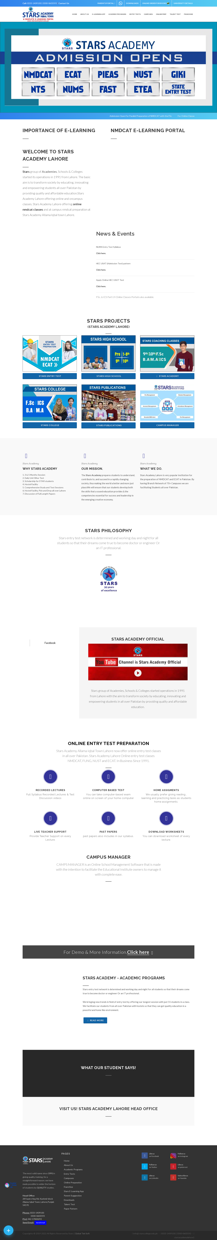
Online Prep (161, 14)
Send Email (40, 1223)
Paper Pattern (70, 1208)
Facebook (50, 642)
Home (66, 1160)
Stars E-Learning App (74, 1191)
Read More (95, 1020)
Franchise (68, 1187)
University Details (183, 3)
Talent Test (175, 14)
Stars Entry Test (50, 376)
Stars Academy (167, 376)
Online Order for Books (156, 3)
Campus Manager (167, 425)
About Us (68, 1165)
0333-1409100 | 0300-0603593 (42, 3)
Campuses (69, 1178)
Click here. (101, 253)
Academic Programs (73, 1169)
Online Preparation (73, 1182)
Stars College (50, 425)
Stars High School (109, 376)
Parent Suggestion (73, 1195)
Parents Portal (106, 3)
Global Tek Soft (82, 1233)
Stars (26, 171)
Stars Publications (109, 425)
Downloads (132, 3)
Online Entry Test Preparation (108, 743)
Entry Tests (69, 1174)
